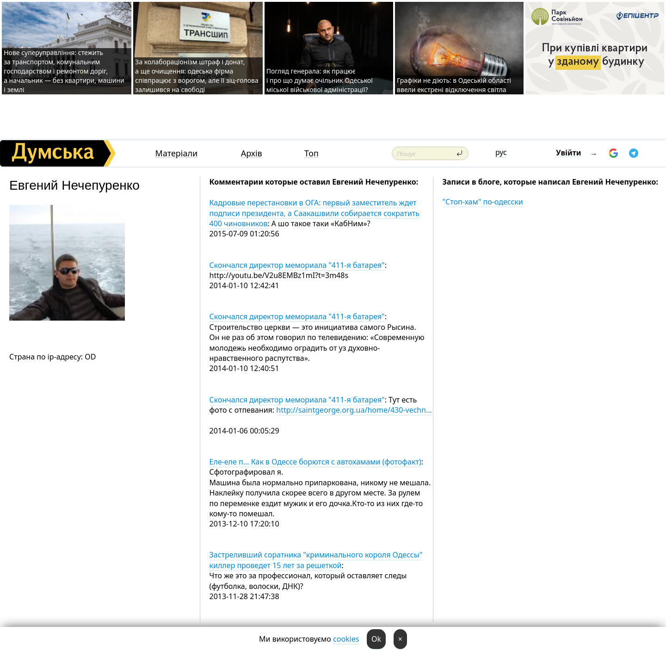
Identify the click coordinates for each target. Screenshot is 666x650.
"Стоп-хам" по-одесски (483, 202)
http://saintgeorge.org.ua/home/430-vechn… (354, 410)
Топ (311, 153)
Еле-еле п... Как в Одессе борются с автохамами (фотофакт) (315, 462)
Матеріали (176, 153)
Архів (251, 153)
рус (501, 152)
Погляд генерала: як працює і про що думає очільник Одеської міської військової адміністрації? (319, 80)
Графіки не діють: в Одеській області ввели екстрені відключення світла (454, 85)
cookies (346, 639)
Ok (376, 639)
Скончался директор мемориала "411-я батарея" (297, 265)
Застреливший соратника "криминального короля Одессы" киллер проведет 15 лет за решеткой (316, 560)
